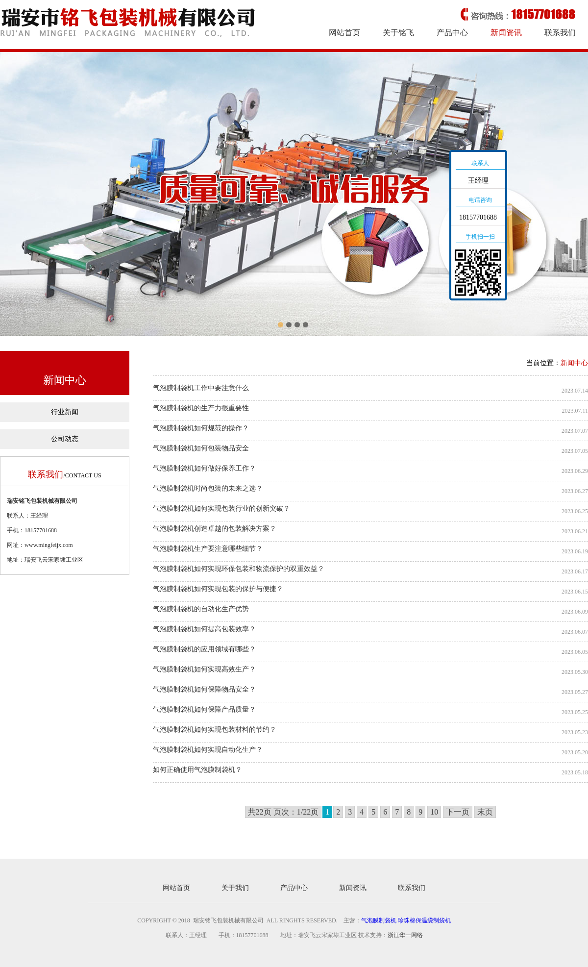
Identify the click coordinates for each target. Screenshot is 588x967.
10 (434, 812)
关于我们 (235, 888)
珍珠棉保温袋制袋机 (424, 920)
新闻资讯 (506, 32)
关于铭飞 (398, 32)
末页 (485, 812)
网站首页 (344, 32)
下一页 (457, 812)
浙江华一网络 (405, 935)
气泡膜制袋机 (378, 920)
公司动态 (64, 439)
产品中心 (452, 32)
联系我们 (560, 32)
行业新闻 (64, 412)
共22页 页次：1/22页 (283, 812)
